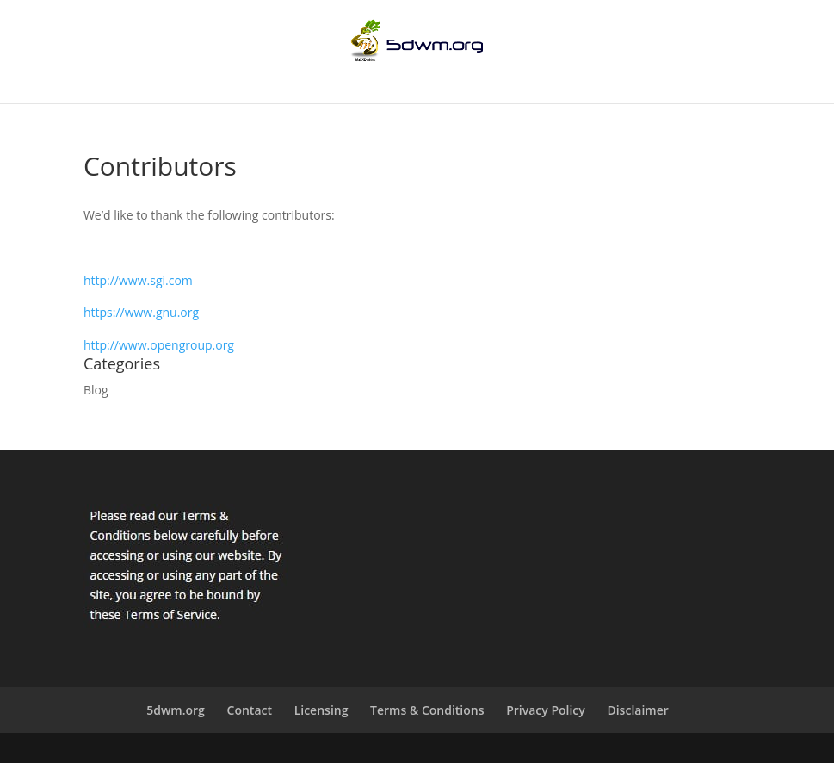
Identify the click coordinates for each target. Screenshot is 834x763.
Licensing (321, 710)
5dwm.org (175, 710)
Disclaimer (637, 710)
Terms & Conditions (427, 710)
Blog (95, 390)
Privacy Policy (545, 710)
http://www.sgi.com (138, 280)
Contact (249, 710)
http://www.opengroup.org (158, 345)
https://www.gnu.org (141, 312)
